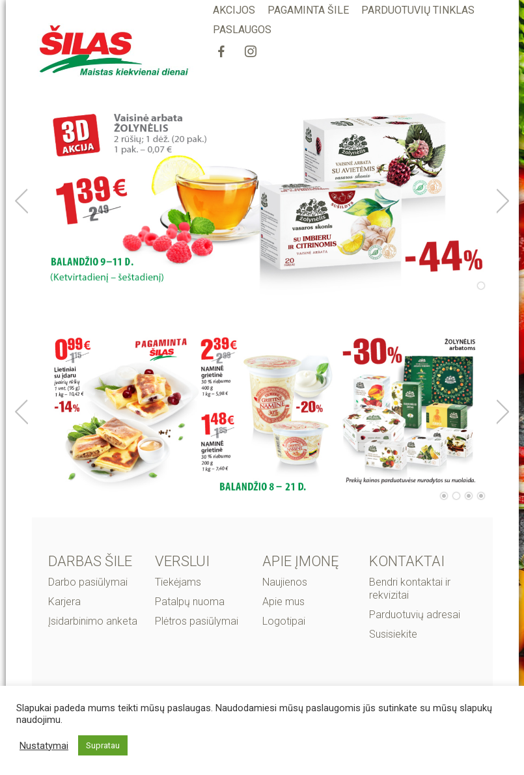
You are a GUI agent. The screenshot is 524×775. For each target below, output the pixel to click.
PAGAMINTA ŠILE (308, 10)
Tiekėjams (178, 582)
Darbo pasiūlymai (88, 582)
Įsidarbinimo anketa (92, 621)
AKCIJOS (234, 10)
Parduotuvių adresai (414, 614)
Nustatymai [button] (44, 746)
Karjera (64, 601)
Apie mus (283, 601)
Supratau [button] (103, 745)
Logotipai (283, 621)
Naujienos (284, 582)
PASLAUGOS (242, 29)
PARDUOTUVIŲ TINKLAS (418, 10)
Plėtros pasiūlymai (196, 621)
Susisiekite (393, 634)
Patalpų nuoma (190, 601)
